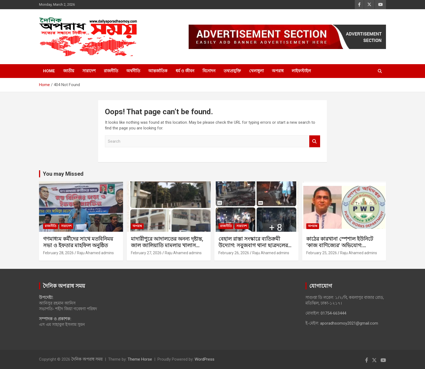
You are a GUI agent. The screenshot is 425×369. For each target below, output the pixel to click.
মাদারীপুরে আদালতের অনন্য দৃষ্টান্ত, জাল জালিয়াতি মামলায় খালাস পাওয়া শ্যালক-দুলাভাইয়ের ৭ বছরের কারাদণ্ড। (168, 249)
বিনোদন (208, 70)
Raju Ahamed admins (95, 253)
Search (314, 141)
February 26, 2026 (233, 253)
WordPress (204, 359)
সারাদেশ (89, 70)
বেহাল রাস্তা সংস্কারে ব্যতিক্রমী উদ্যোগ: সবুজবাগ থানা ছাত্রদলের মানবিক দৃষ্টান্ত (253, 245)
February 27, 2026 (146, 253)
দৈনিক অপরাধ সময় (87, 359)
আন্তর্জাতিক (158, 70)
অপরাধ (278, 70)
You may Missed (63, 174)
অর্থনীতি (133, 70)
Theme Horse (140, 359)
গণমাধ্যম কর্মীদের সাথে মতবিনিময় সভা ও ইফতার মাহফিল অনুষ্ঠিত (78, 242)
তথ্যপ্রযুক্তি (232, 70)
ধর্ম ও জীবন (185, 70)
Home (49, 70)
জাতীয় (68, 70)
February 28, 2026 (58, 253)
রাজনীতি (111, 70)
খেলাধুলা (256, 70)
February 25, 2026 (321, 253)
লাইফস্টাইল (301, 70)
